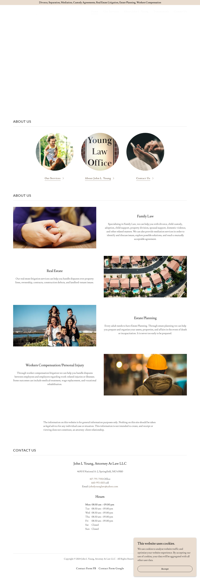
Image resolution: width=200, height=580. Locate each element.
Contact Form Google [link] (111, 568)
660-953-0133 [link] (98, 482)
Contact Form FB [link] (86, 568)
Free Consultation (100, 103)
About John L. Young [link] (136, 11)
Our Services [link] (111, 11)
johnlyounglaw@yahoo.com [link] (103, 486)
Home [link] (94, 11)
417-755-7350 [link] (112, 46)
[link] (43, 10)
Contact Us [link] (180, 11)
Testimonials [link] (161, 11)
